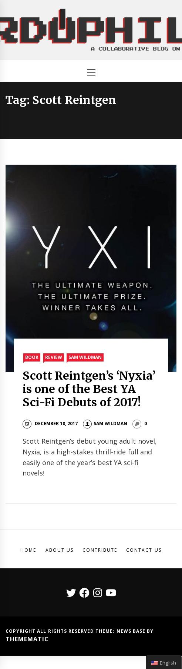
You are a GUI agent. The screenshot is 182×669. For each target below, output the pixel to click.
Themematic (27, 639)
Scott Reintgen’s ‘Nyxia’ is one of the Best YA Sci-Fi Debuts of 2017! (89, 389)
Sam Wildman (85, 357)
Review (53, 357)
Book (31, 357)
